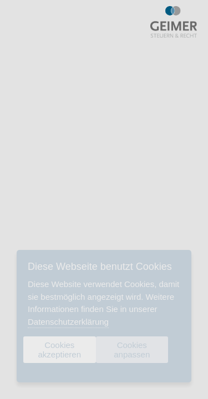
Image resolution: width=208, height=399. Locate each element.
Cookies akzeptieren (59, 349)
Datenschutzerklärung (68, 321)
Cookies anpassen (132, 349)
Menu (19, 22)
